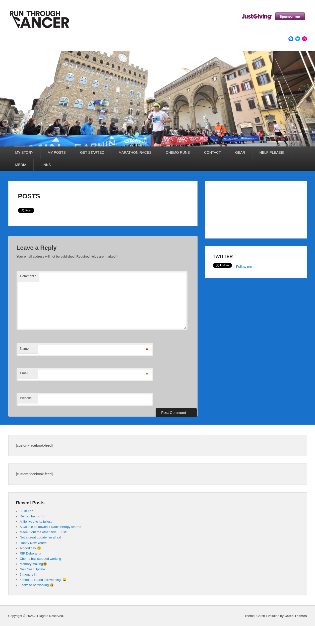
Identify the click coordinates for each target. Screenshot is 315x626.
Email (24, 373)
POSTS (29, 196)
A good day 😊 (30, 548)
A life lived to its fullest (36, 521)
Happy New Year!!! (33, 543)
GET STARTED (92, 152)
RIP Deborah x (30, 553)
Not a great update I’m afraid (40, 537)
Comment (28, 276)
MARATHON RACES (134, 152)
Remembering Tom (33, 516)
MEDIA (20, 165)
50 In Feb (27, 511)
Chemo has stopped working (40, 559)
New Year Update (32, 569)
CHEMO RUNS (178, 152)
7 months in (28, 574)
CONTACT (212, 152)
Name (24, 348)
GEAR (240, 152)
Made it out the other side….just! (43, 532)
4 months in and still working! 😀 (43, 580)
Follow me (244, 267)
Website (26, 398)
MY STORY (24, 152)
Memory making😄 (33, 564)
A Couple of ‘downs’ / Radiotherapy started (50, 527)
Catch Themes (296, 616)
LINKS (46, 165)
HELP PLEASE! (272, 152)
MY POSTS (57, 152)
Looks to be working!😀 (37, 585)
